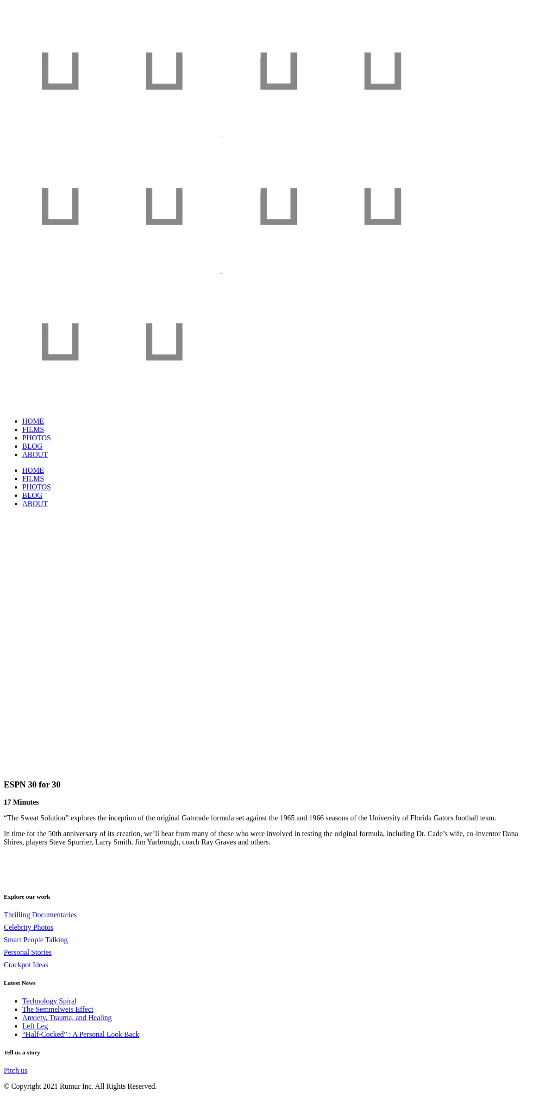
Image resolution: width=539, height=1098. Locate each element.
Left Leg (35, 1026)
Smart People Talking (36, 940)
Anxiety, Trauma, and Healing (67, 1018)
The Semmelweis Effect (57, 1009)
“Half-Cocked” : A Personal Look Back (80, 1034)
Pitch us (15, 1070)
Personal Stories (28, 952)
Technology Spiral (49, 1001)
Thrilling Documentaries (40, 915)
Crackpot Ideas (26, 965)
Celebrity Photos (28, 927)
